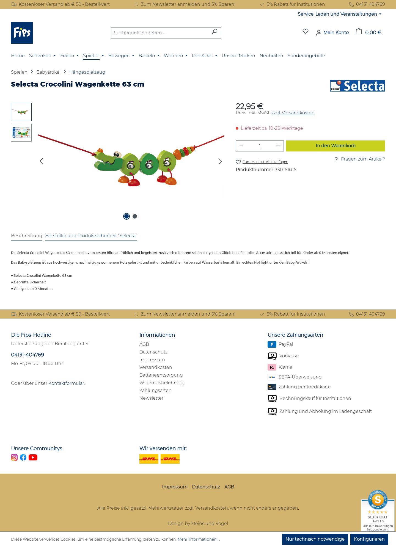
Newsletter (151, 398)
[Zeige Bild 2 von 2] (135, 216)
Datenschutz (153, 352)
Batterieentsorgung (161, 375)
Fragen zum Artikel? (359, 159)
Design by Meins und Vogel (198, 523)
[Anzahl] (260, 145)
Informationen (157, 335)
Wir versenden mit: (163, 449)
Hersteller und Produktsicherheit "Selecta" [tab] (91, 235)
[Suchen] (214, 32)
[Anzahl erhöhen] (278, 145)
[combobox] (159, 32)
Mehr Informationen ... (199, 539)
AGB (144, 344)
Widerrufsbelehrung (162, 382)
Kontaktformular (66, 383)
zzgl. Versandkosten (293, 112)
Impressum (152, 359)
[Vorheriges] (41, 162)
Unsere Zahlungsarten (295, 335)
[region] (118, 162)
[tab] (26, 236)
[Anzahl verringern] (241, 145)
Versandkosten (155, 367)
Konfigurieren (369, 539)
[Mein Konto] (332, 32)
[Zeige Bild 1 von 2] (126, 216)
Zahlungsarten (155, 390)
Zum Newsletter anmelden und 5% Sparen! (184, 4)
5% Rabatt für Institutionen (292, 4)
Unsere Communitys (36, 449)
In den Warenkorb (336, 145)
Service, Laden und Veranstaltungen (338, 14)
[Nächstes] (220, 162)
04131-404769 (27, 355)
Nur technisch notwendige (315, 539)
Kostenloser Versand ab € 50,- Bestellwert (60, 4)
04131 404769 (366, 4)
